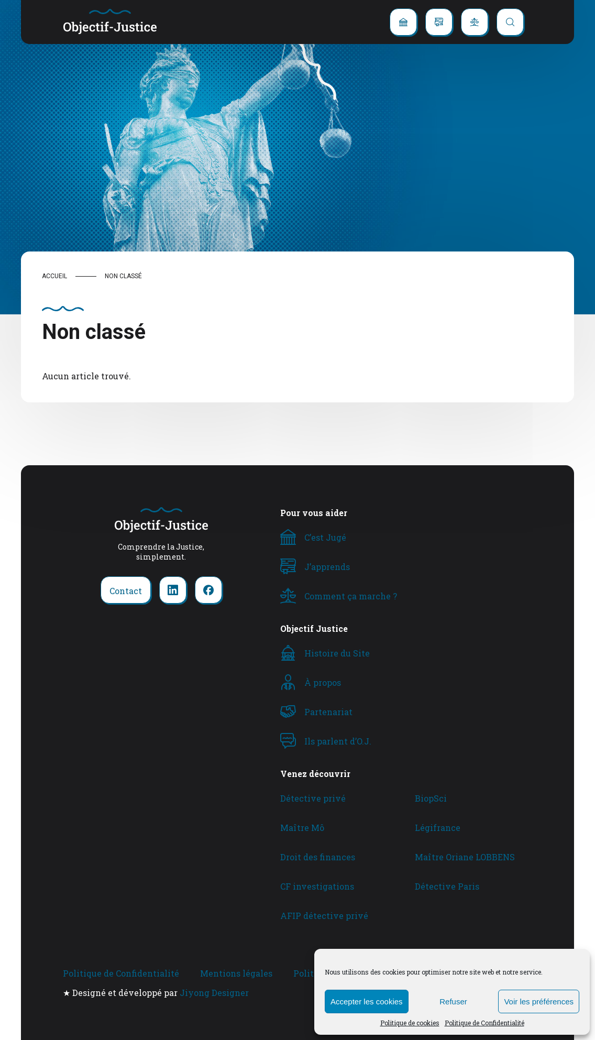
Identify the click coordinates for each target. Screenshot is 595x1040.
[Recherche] (510, 22)
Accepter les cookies (366, 1001)
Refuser (453, 1001)
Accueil (54, 276)
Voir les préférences (539, 1001)
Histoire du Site (337, 653)
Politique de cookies (409, 1023)
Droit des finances (317, 856)
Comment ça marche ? (350, 595)
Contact (125, 590)
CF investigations (317, 886)
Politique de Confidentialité (484, 1023)
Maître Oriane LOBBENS (465, 856)
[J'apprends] (439, 22)
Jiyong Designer (214, 992)
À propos (322, 682)
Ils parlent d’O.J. (337, 741)
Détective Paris (447, 886)
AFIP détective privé (324, 915)
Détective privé (313, 798)
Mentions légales (236, 973)
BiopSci (431, 798)
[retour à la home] (110, 22)
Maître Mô (302, 827)
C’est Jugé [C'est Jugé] (325, 537)
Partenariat (328, 711)
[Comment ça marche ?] (474, 22)
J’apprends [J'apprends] (327, 566)
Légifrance (437, 827)
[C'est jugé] (403, 22)
